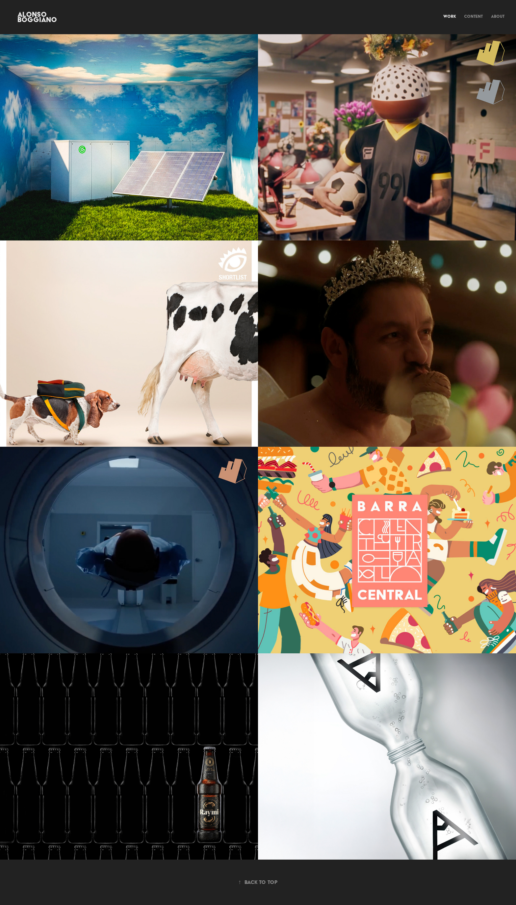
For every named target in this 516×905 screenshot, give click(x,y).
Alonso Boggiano (37, 17)
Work (449, 16)
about (497, 16)
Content (473, 16)
